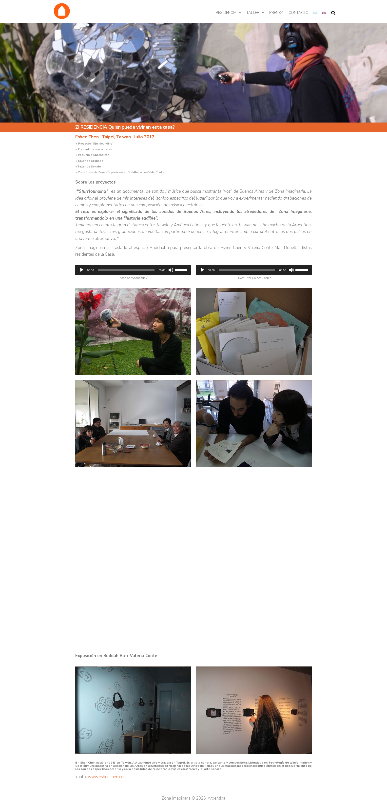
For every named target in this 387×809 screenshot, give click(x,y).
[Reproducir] (81, 270)
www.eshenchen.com (107, 777)
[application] (133, 270)
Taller (252, 12)
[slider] (126, 270)
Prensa (276, 12)
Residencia (226, 12)
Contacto (299, 12)
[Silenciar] (170, 270)
